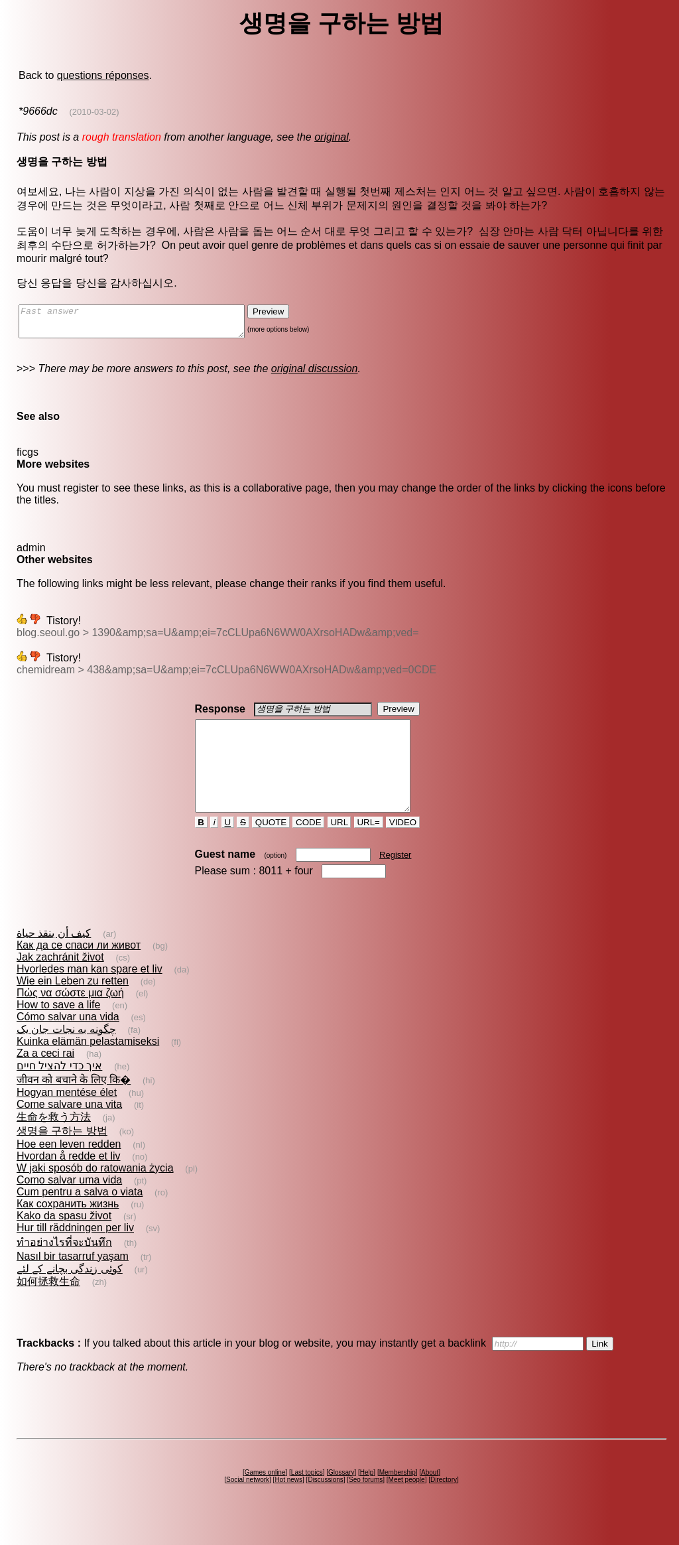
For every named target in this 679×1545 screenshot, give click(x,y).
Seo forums (366, 1503)
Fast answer (145, 324)
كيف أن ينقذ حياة (54, 957)
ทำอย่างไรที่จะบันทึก (64, 1266)
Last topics (307, 1496)
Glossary (341, 1496)
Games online (265, 1496)
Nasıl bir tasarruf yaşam (73, 1280)
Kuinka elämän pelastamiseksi (88, 1065)
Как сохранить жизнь (68, 1227)
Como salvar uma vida (69, 1203)
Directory (443, 1503)
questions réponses (103, 75)
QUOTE (271, 846)
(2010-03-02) (94, 112)
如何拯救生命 (48, 1305)
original (331, 137)
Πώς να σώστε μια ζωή (70, 1016)
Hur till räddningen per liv (75, 1251)
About (429, 1496)
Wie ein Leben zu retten (73, 1004)
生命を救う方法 (54, 1140)
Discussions (325, 1503)
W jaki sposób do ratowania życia (95, 1191)
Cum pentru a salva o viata (80, 1215)
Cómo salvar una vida (68, 1040)
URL (339, 846)
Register (395, 879)
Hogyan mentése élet (67, 1116)
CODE (308, 846)
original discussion (314, 374)
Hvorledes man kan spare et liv (89, 992)
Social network (247, 1503)
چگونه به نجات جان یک (66, 1053)
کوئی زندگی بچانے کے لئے (70, 1292)
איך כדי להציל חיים (59, 1089)
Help (367, 1496)
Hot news (288, 1503)
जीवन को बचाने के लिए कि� (74, 1103)
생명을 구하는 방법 (62, 1154)
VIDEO (403, 846)
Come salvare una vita (69, 1128)
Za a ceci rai (45, 1077)
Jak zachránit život (60, 980)
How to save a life (58, 1028)
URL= (369, 846)
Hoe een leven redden (69, 1168)
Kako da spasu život (64, 1239)
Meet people (407, 1503)
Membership (397, 1496)
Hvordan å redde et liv (69, 1179)
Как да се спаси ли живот (79, 968)
